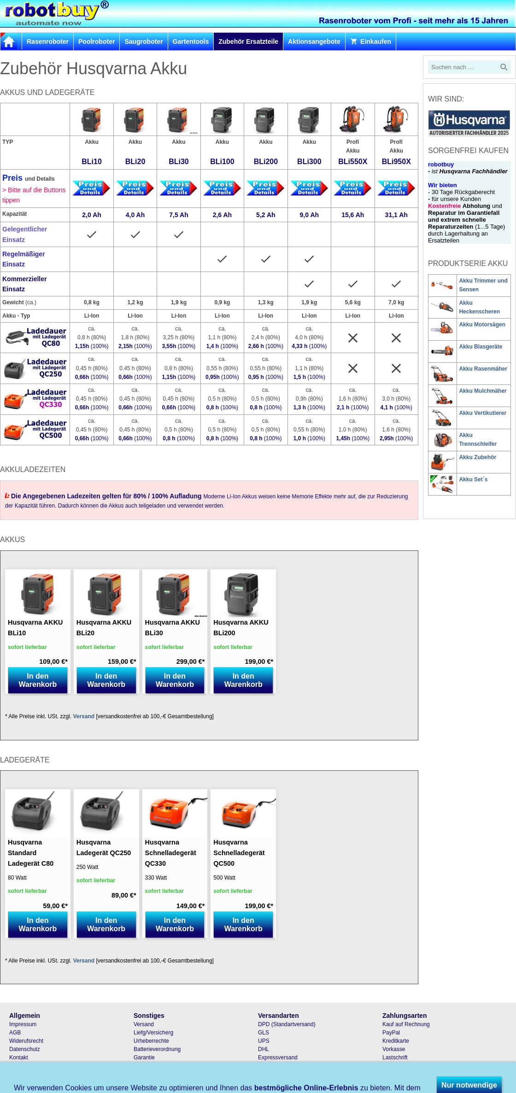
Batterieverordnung (157, 1049)
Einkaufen (370, 41)
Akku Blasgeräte (480, 346)
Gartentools (191, 41)
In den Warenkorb (37, 680)
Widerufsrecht (26, 1041)
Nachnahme (397, 1066)
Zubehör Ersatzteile (248, 41)
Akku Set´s (473, 479)
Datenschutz (24, 1049)
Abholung (269, 1074)
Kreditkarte (395, 1041)
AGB (15, 1032)
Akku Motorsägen (482, 324)
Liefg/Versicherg (153, 1032)
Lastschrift (395, 1057)
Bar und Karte (399, 1074)
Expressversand (278, 1057)
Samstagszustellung (282, 1066)
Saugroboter (143, 41)
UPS (264, 1041)
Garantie (144, 1057)
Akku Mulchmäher (482, 391)
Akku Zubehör (477, 457)
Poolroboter (96, 41)
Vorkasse (393, 1049)
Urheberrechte (151, 1041)
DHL (263, 1049)
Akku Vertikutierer (482, 413)
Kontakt (18, 1057)
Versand (83, 716)
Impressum (22, 1024)
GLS (263, 1032)
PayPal (391, 1032)
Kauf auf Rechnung (406, 1024)
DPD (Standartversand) (287, 1024)
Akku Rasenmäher (483, 369)
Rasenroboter (48, 41)
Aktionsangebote (314, 41)
